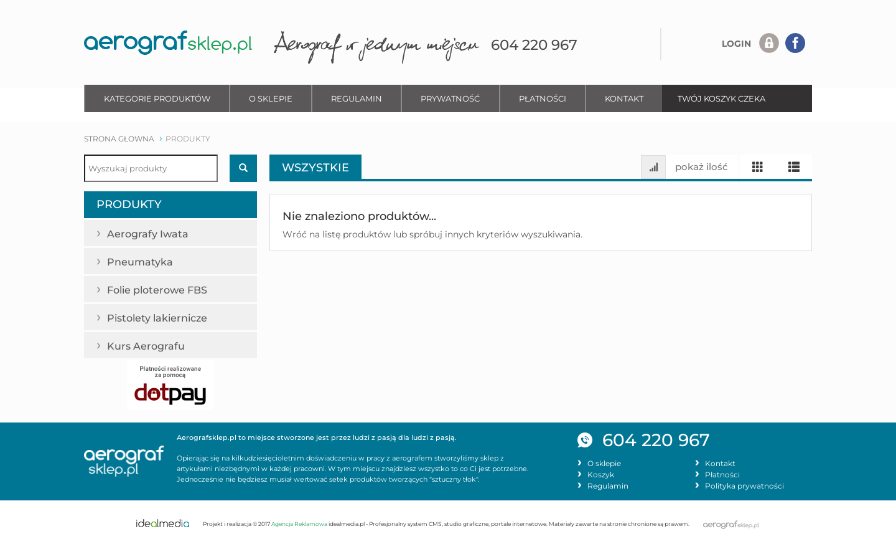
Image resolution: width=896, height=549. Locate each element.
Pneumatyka (144, 260)
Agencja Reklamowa (299, 524)
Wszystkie (315, 167)
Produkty (129, 204)
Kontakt (624, 98)
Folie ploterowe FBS (162, 288)
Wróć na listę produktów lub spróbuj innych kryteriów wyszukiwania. (432, 234)
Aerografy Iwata (154, 232)
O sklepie (270, 98)
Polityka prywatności (744, 486)
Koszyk (600, 474)
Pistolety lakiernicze (163, 316)
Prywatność (450, 98)
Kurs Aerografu (149, 344)
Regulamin (356, 98)
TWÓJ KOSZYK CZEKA (721, 98)
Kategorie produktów (157, 98)
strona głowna (119, 138)
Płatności (542, 98)
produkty (188, 138)
